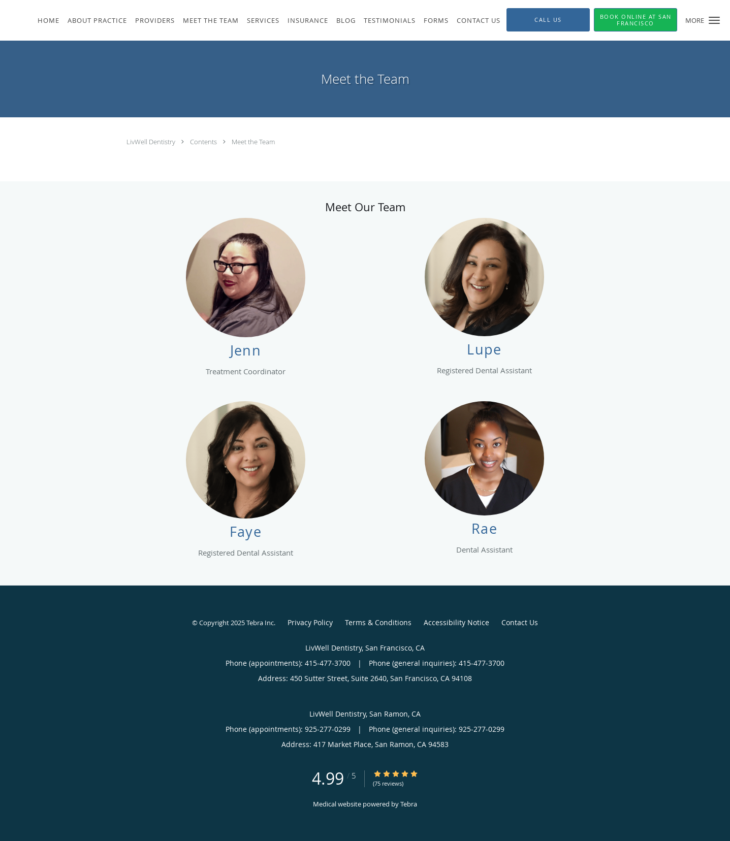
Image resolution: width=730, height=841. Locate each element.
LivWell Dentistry (151, 141)
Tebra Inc (260, 622)
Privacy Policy (310, 622)
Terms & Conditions (378, 622)
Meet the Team (253, 141)
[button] (714, 20)
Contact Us (519, 622)
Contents (204, 141)
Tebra (408, 803)
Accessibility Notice (456, 622)
